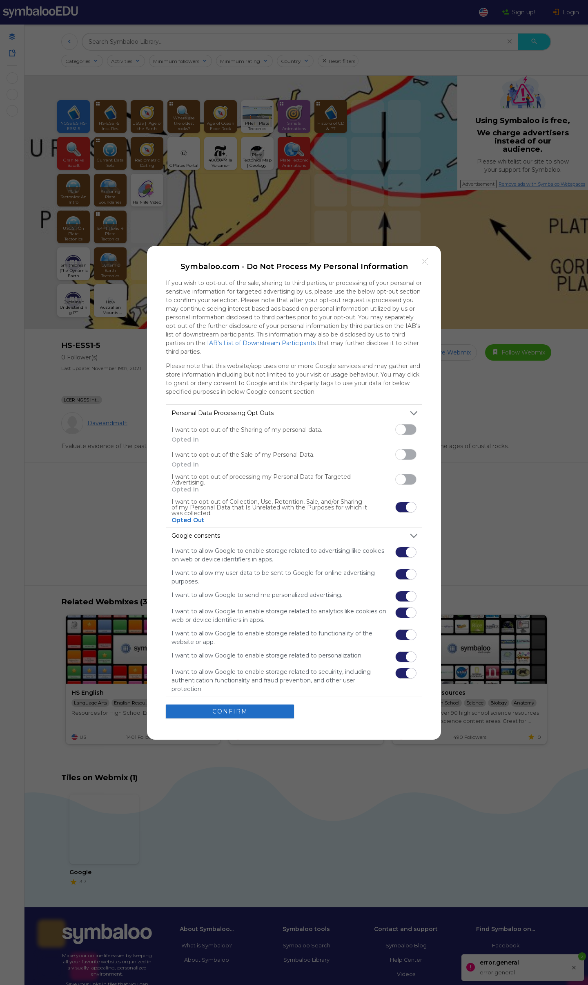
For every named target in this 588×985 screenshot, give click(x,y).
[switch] (405, 429)
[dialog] (294, 492)
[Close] (425, 261)
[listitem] (294, 412)
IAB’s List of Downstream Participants (261, 342)
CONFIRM (230, 711)
